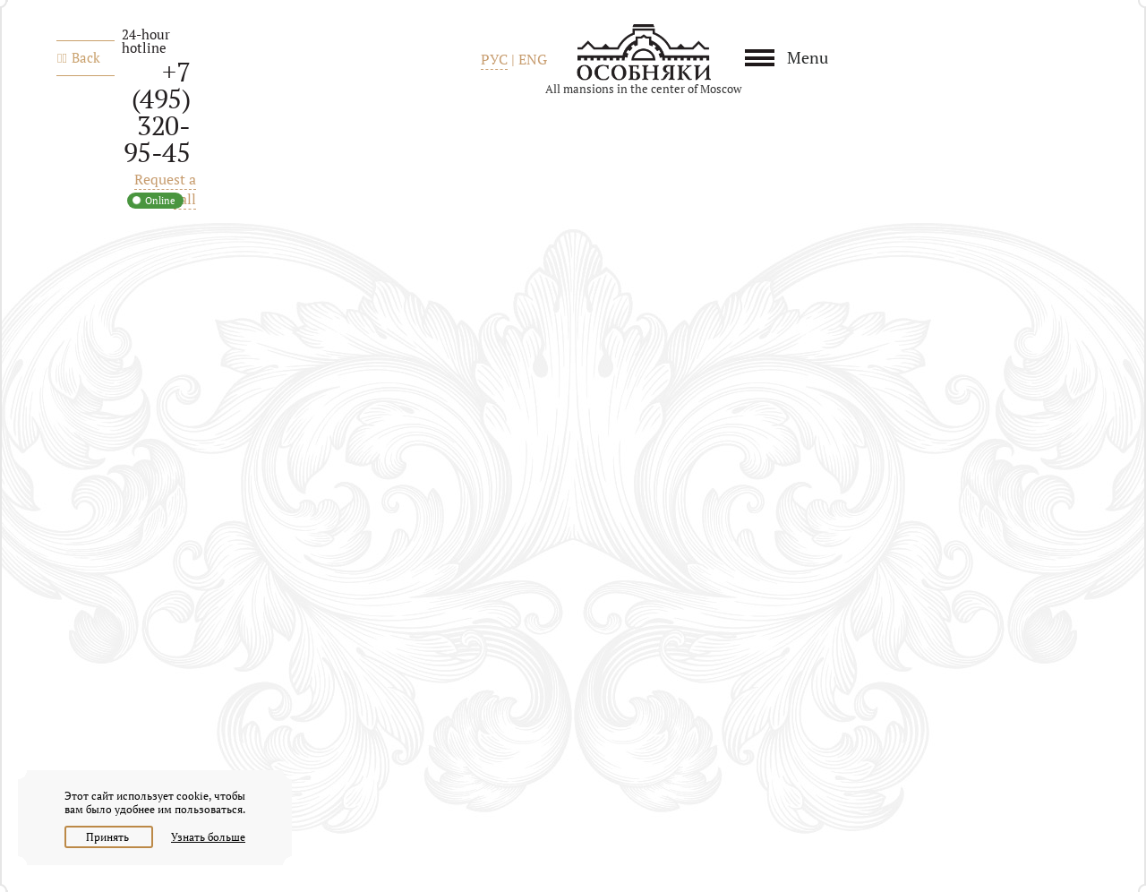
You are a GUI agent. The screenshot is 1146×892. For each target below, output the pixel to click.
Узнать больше (208, 837)
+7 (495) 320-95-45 (157, 112)
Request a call (165, 189)
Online (160, 200)
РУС (494, 59)
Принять (109, 837)
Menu (807, 57)
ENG (532, 59)
